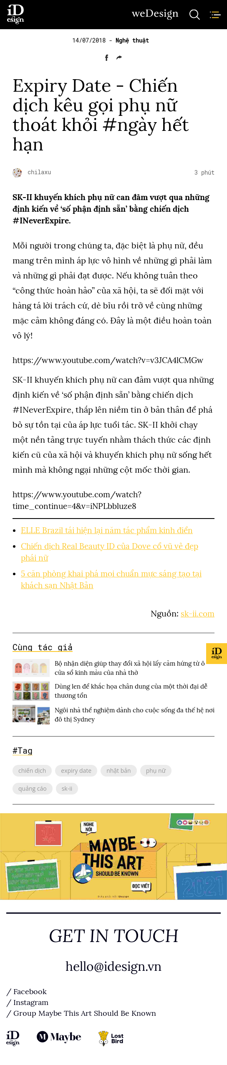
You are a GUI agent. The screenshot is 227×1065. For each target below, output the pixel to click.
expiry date (76, 770)
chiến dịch (32, 770)
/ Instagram (27, 1002)
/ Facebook (26, 991)
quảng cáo (32, 788)
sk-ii (67, 788)
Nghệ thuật (132, 40)
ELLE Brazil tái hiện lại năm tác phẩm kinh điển (107, 530)
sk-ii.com (197, 614)
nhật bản (118, 770)
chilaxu (39, 172)
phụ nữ (156, 770)
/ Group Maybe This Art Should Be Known (81, 1013)
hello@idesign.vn (113, 966)
